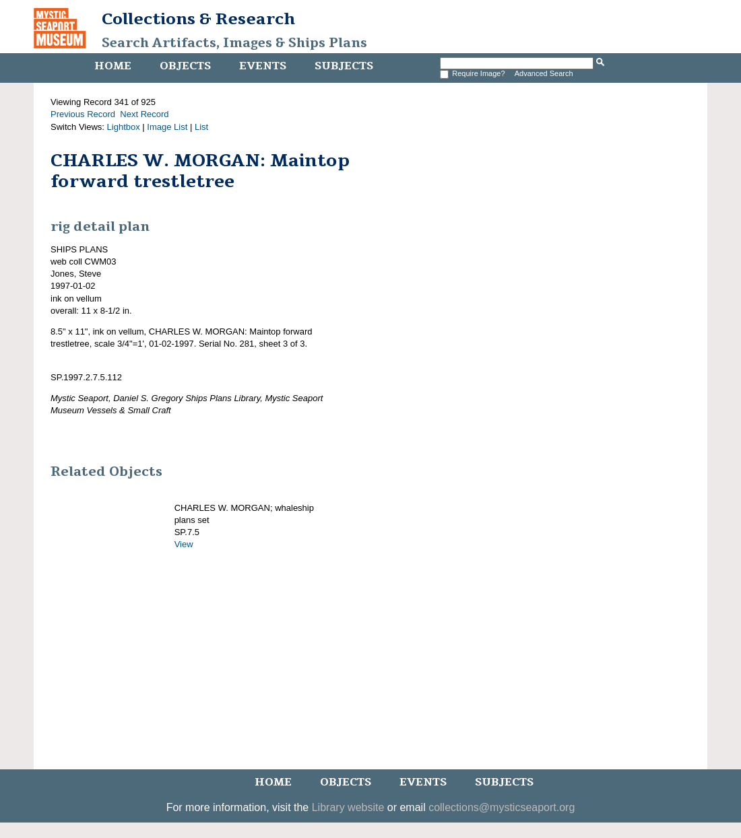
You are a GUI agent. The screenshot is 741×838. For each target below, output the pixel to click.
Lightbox (123, 127)
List (201, 127)
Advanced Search (544, 73)
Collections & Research (198, 19)
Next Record (144, 114)
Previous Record (83, 114)
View (183, 544)
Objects (185, 66)
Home (112, 66)
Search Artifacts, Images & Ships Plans (234, 43)
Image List (167, 127)
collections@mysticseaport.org (501, 807)
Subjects (344, 66)
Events (262, 66)
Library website (348, 807)
